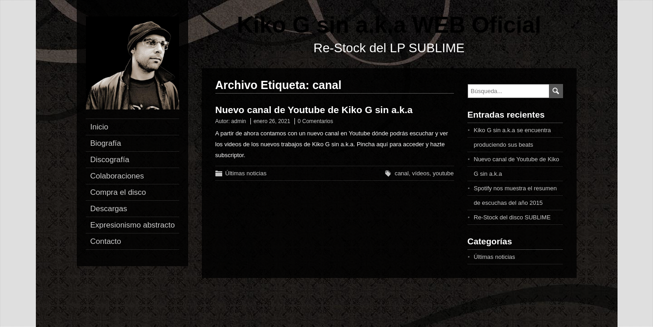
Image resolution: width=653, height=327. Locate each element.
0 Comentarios (315, 121)
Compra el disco (118, 192)
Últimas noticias (246, 173)
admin (238, 121)
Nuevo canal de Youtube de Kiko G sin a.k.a (314, 109)
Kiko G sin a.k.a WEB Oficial (389, 25)
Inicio (99, 127)
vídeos (420, 173)
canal (401, 173)
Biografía (105, 143)
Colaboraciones (117, 176)
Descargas (108, 208)
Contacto (105, 241)
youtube (443, 173)
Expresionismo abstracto (132, 225)
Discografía (110, 159)
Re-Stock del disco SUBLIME (512, 217)
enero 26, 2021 (272, 121)
